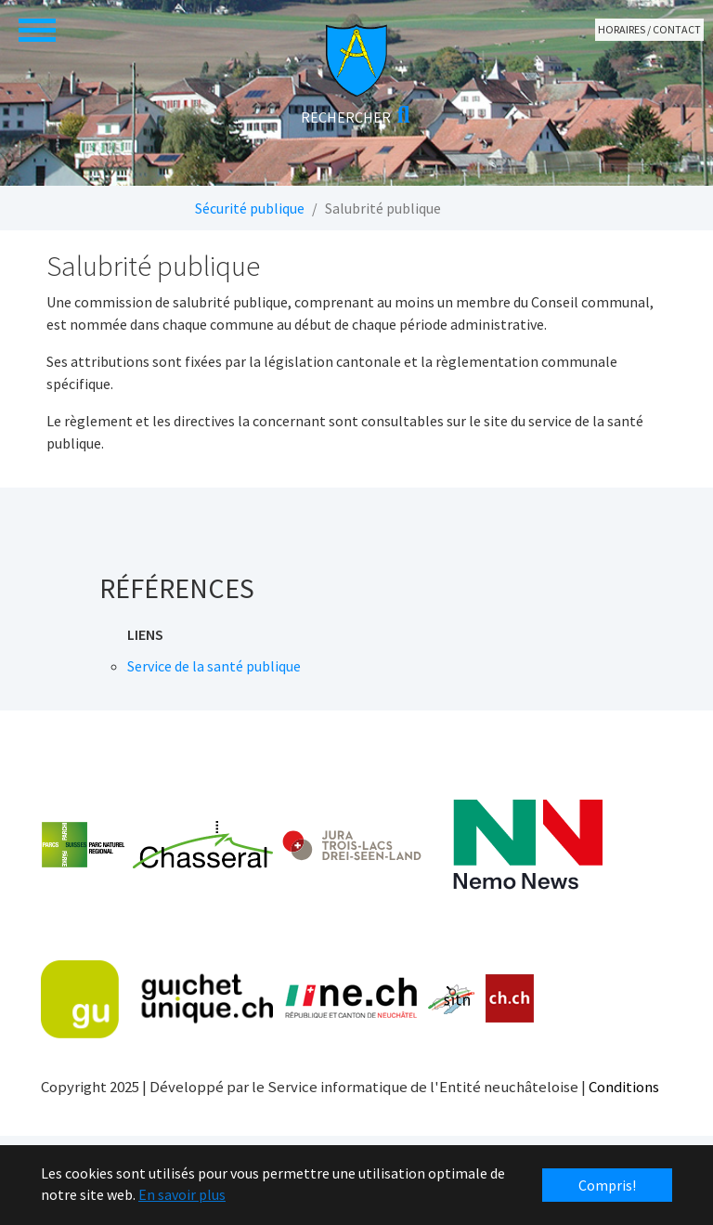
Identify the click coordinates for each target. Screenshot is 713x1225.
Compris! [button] (607, 1185)
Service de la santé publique (214, 666)
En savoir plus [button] (182, 1194)
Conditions (624, 1086)
